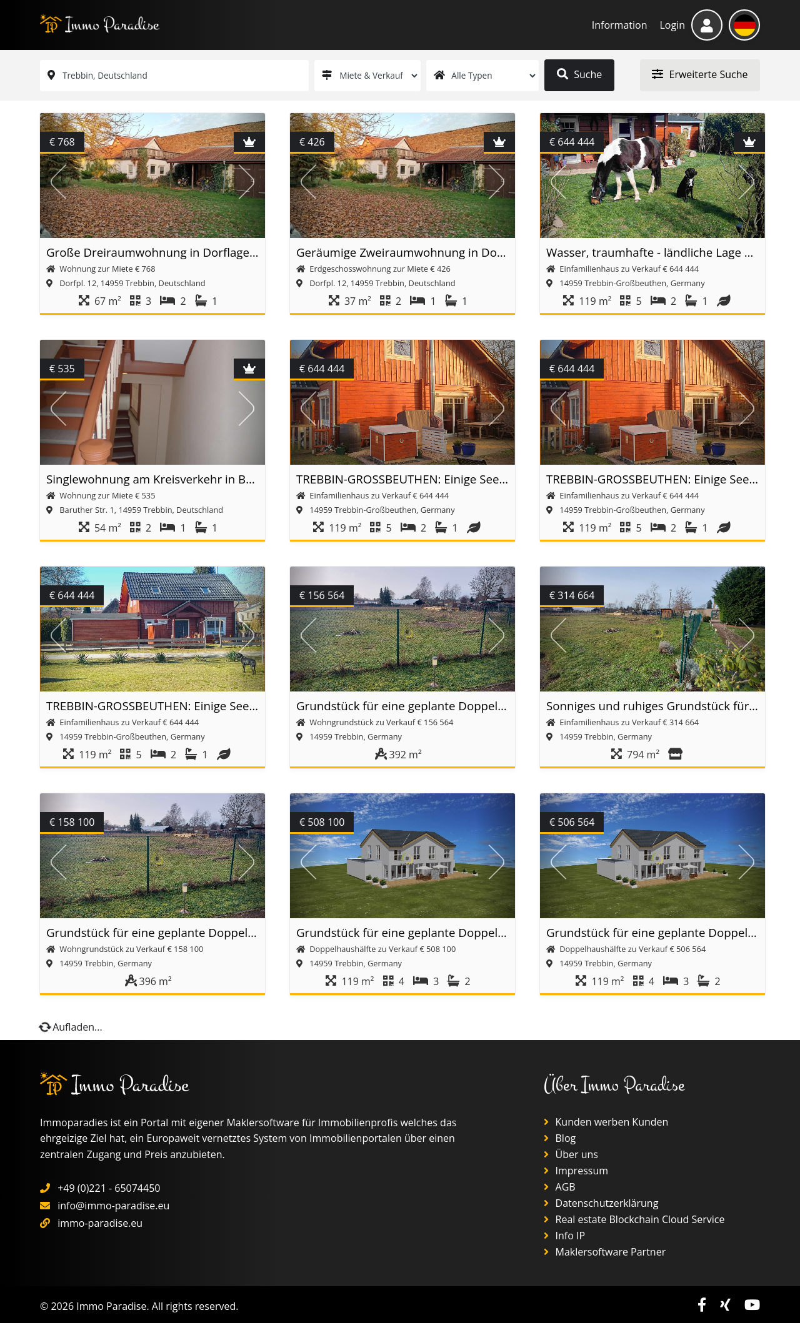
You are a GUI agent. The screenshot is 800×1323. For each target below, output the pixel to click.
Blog (560, 1138)
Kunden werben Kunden (606, 1122)
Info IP (564, 1235)
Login (672, 25)
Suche (579, 74)
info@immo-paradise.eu (113, 1205)
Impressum (576, 1170)
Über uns (571, 1154)
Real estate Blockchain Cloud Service (634, 1219)
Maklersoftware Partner (605, 1252)
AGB (559, 1187)
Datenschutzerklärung (601, 1203)
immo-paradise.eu (100, 1223)
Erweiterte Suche (700, 74)
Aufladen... (71, 1027)
